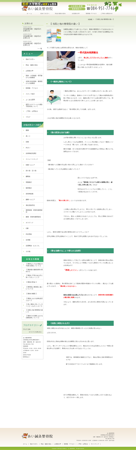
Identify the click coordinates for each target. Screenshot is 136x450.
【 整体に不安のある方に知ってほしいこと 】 (34, 276)
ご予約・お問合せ (106, 14)
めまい (28, 147)
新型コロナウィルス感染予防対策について (34, 105)
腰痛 (27, 130)
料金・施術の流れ (60, 14)
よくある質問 (30, 99)
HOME (90, 19)
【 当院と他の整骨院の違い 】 (34, 311)
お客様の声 (75, 14)
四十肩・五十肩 (31, 170)
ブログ (28, 117)
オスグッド (29, 222)
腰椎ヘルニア (30, 199)
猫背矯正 (29, 188)
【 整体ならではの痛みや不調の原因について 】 (34, 265)
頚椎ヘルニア (30, 165)
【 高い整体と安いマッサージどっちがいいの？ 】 (34, 305)
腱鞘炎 (28, 176)
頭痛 (27, 142)
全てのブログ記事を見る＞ (35, 332)
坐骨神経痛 (29, 194)
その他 (28, 251)
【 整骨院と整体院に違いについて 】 (34, 288)
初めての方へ (45, 14)
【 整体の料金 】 (31, 282)
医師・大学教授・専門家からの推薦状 (34, 76)
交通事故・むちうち (32, 245)
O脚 (27, 228)
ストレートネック (32, 159)
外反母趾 (29, 234)
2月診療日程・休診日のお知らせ (32, 44)
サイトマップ (95, 444)
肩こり (28, 136)
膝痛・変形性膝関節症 (33, 217)
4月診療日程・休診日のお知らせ (32, 30)
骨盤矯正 (29, 182)
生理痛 (28, 240)
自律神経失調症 (31, 153)
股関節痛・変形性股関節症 (34, 211)
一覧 (40, 48)
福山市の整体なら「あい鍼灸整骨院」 (68, 448)
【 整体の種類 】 (31, 293)
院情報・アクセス (91, 14)
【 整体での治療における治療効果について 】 (34, 316)
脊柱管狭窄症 (30, 205)
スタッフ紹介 (30, 94)
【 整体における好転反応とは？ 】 (34, 299)
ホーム (29, 14)
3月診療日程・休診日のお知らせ (32, 37)
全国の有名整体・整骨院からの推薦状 (34, 82)
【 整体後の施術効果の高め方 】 (34, 270)
